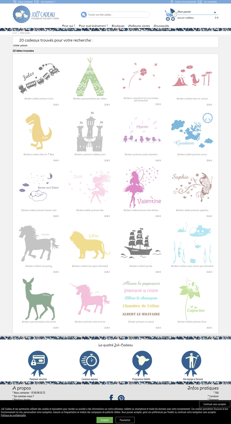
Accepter (105, 420)
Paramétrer (125, 420)
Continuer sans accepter (214, 404)
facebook (111, 398)
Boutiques (118, 26)
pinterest (121, 398)
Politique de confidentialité (13, 415)
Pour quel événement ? (93, 26)
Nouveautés (161, 26)
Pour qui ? (68, 26)
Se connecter (210, 2)
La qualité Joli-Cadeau (115, 345)
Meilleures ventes (139, 26)
